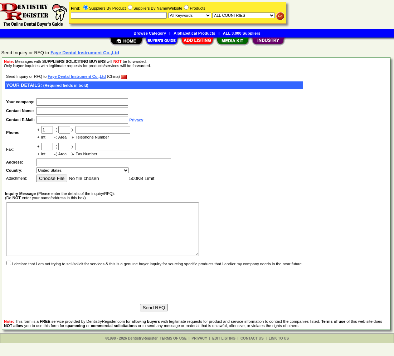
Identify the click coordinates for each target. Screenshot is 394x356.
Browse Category (149, 33)
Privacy (136, 120)
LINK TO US (279, 351)
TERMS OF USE (173, 351)
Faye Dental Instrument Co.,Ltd (77, 76)
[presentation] (59, 295)
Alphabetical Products (194, 33)
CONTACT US (252, 351)
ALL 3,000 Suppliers (242, 33)
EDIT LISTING (223, 351)
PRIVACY (199, 351)
